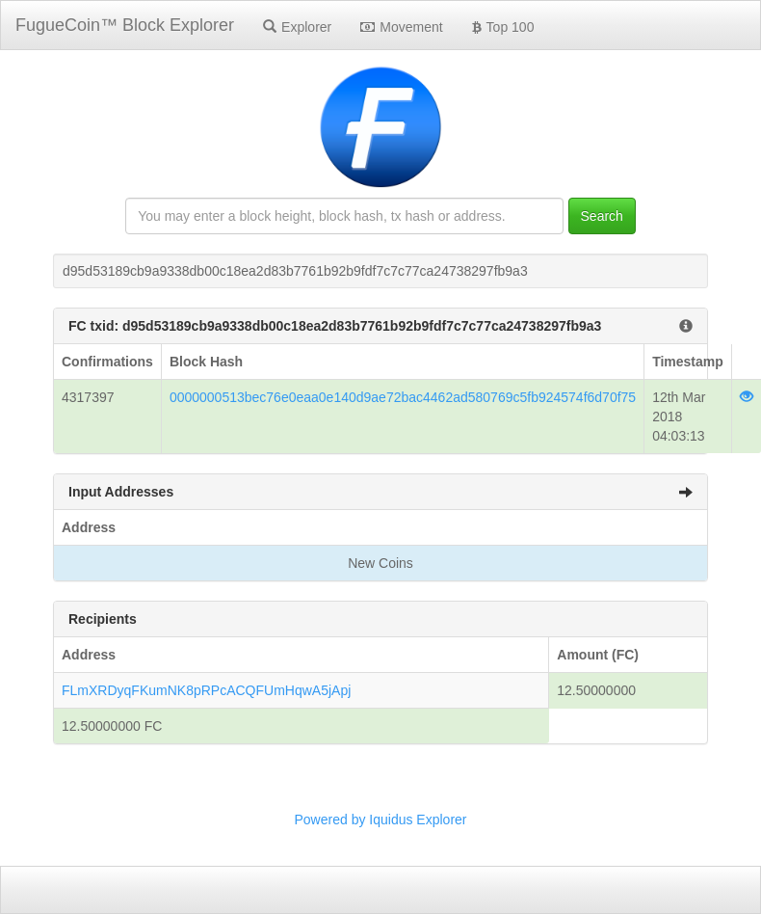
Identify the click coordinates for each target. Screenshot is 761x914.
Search (602, 216)
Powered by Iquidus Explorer (381, 819)
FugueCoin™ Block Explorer (124, 25)
